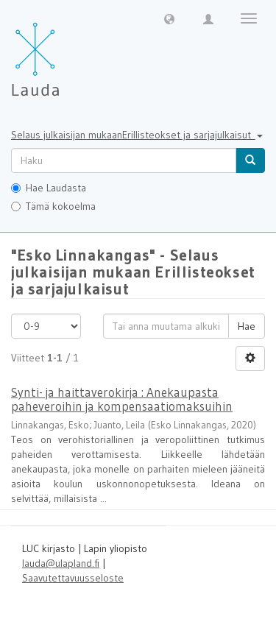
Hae (246, 326)
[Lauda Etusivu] (66, 51)
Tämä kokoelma (53, 206)
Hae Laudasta (48, 187)
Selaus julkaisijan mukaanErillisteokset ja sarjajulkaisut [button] (137, 134)
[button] (169, 18)
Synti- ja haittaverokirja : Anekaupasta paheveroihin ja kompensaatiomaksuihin (122, 399)
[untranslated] (123, 160)
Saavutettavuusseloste (73, 577)
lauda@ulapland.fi (60, 563)
